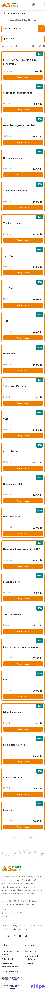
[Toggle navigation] (41, 5)
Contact (29, 945)
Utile (4, 945)
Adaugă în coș (23, 77)
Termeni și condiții (10, 971)
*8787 (13, 926)
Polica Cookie (8, 959)
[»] (31, 837)
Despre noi (30, 951)
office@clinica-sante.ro (19, 929)
